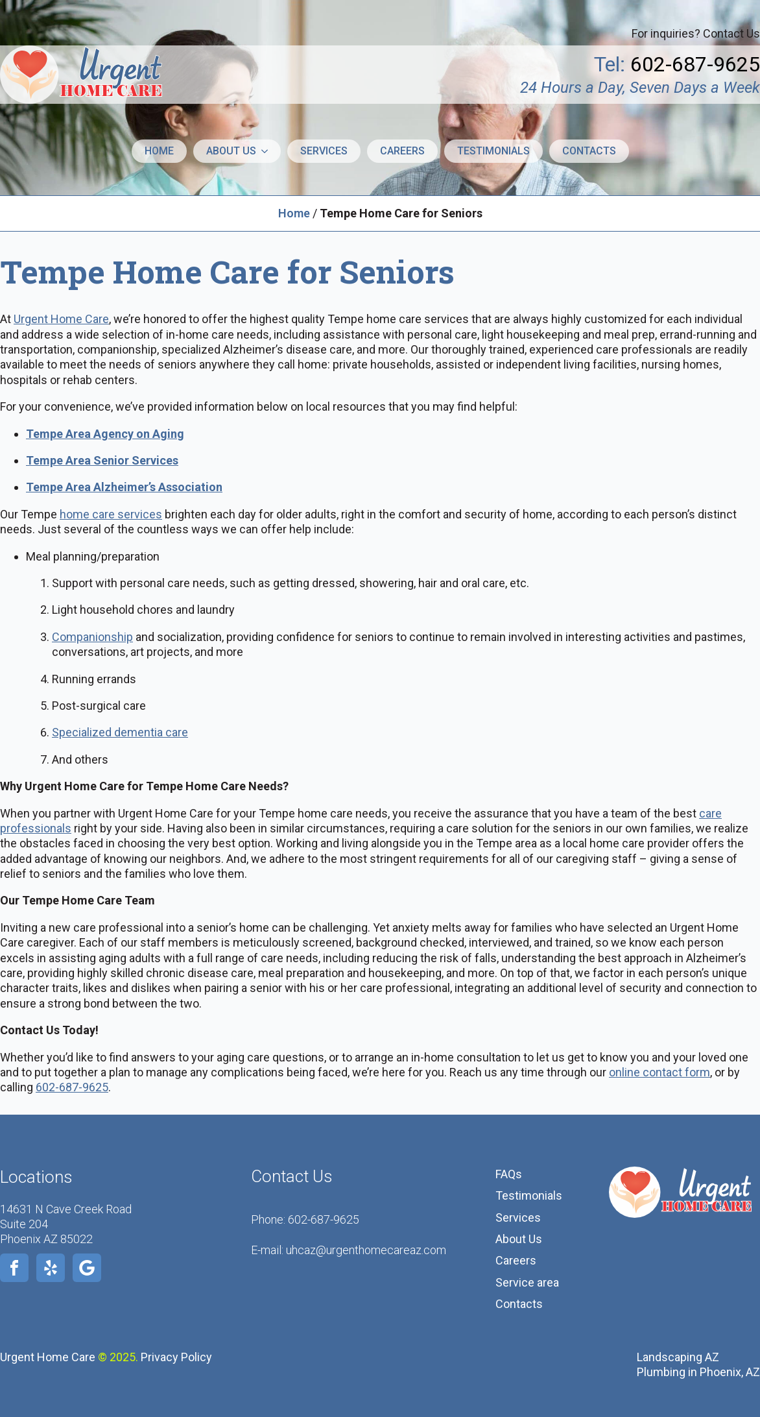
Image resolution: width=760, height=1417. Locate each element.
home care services (111, 514)
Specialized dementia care (120, 732)
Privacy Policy (176, 1357)
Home (159, 151)
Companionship (92, 637)
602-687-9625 (72, 1087)
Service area (527, 1282)
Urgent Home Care (61, 319)
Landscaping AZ (678, 1357)
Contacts (589, 151)
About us (231, 151)
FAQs (508, 1174)
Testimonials (493, 151)
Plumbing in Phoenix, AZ (698, 1372)
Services (324, 151)
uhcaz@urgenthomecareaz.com (366, 1250)
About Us (518, 1239)
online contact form (659, 1072)
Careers (402, 151)
